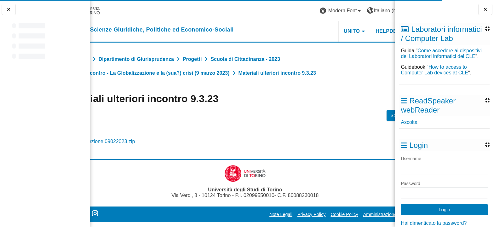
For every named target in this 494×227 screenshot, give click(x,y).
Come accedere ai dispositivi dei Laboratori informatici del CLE (441, 53)
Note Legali (246, 214)
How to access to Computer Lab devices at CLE (434, 69)
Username (411, 158)
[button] (306, 11)
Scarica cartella (372, 115)
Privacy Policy (277, 214)
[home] (177, 29)
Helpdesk (355, 31)
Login (383, 10)
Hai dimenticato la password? (434, 223)
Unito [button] (317, 31)
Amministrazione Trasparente (358, 214)
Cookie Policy (310, 214)
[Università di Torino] (109, 10)
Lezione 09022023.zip (139, 141)
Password (410, 183)
